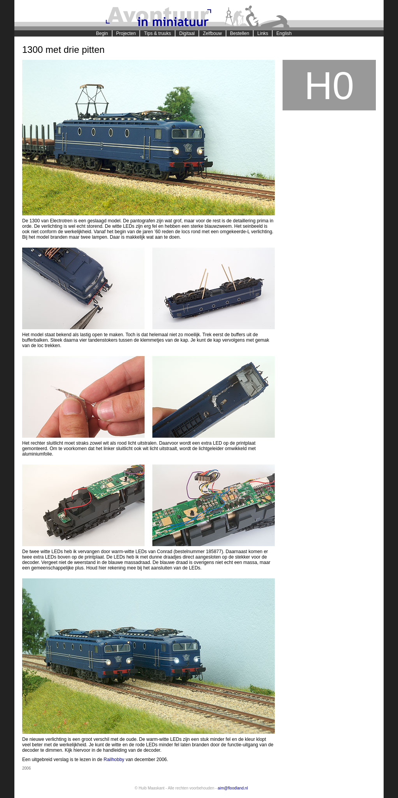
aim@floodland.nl (233, 788)
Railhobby (113, 759)
